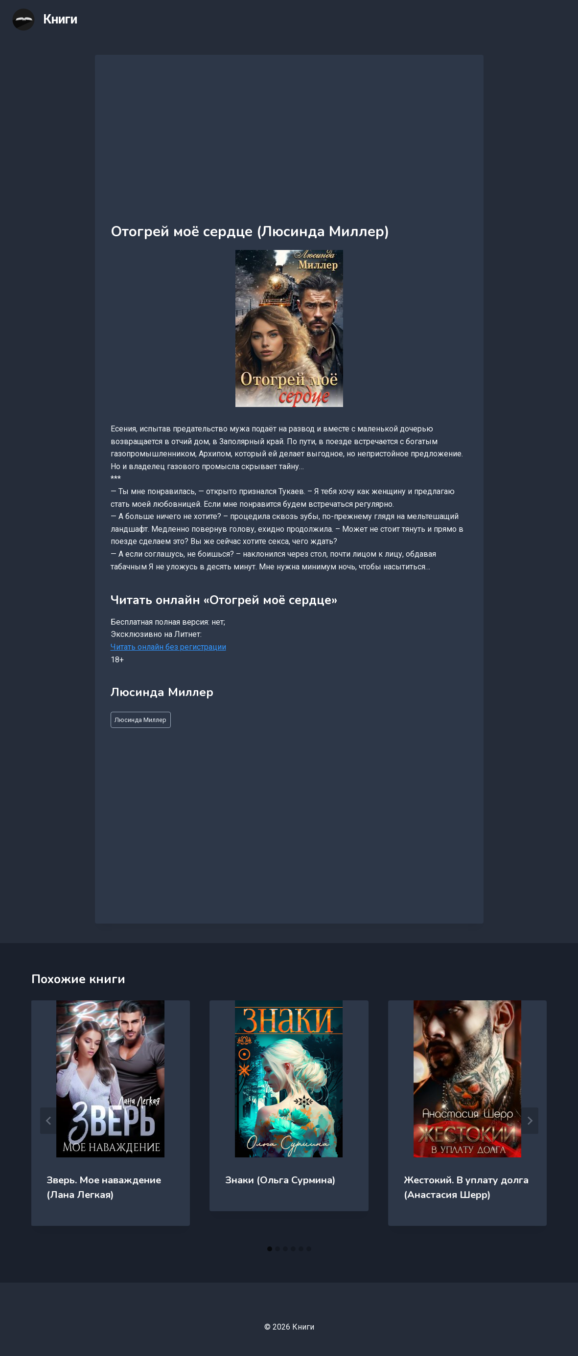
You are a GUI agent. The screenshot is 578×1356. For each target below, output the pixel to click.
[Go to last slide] (49, 1120)
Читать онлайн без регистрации (168, 647)
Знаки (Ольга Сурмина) (280, 1180)
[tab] (269, 1248)
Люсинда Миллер (140, 719)
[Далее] (529, 1120)
